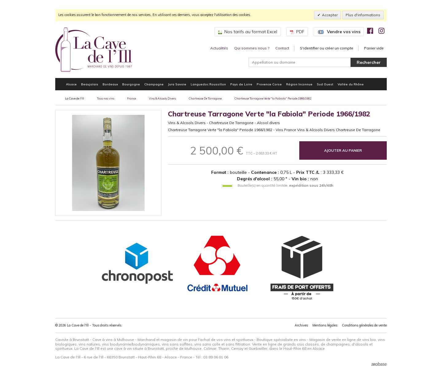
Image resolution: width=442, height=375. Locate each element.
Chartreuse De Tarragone (205, 98)
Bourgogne (131, 84)
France (131, 98)
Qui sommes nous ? (251, 48)
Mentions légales (324, 325)
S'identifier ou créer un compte (326, 48)
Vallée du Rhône (351, 84)
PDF (297, 31)
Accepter (330, 15)
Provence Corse (269, 84)
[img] (370, 30)
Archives (301, 325)
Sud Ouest (325, 84)
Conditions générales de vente (364, 325)
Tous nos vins (105, 98)
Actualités (219, 48)
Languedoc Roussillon (208, 84)
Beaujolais (89, 84)
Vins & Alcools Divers (162, 98)
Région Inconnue (299, 84)
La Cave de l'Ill (74, 98)
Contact (282, 48)
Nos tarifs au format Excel (247, 31)
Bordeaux (110, 84)
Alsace (71, 84)
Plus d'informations (363, 15)
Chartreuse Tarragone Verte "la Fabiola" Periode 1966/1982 (273, 98)
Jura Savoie (177, 84)
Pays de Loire (241, 84)
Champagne (154, 84)
